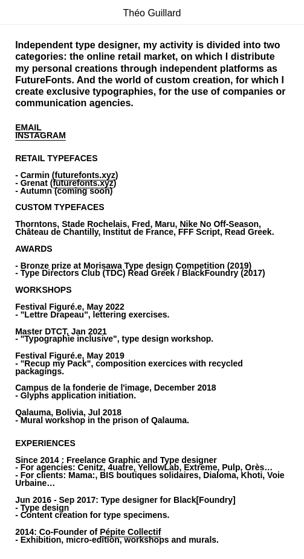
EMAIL (28, 127)
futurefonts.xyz (84, 175)
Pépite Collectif (130, 532)
